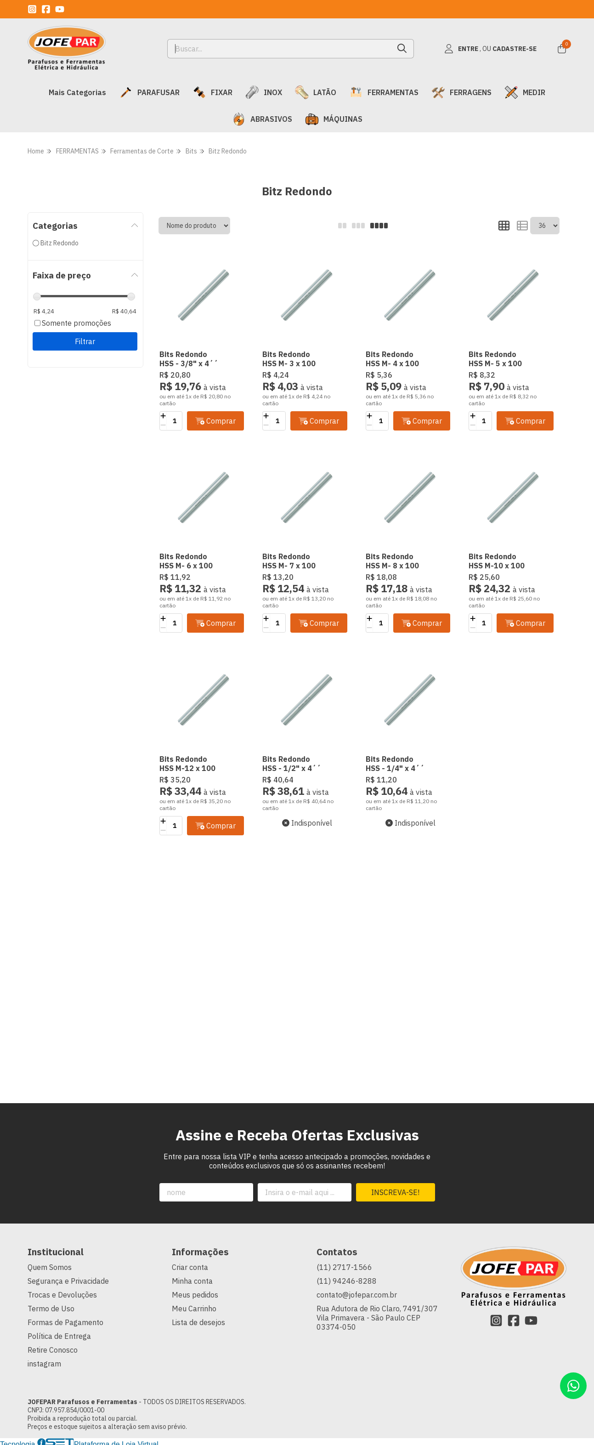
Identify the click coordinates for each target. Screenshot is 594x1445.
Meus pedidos (195, 1294)
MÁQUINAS (333, 119)
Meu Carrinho (194, 1308)
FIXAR (212, 92)
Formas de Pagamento (65, 1322)
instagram (44, 1363)
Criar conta (190, 1267)
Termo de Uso (51, 1308)
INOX (263, 92)
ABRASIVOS (262, 119)
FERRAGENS (461, 92)
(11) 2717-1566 (344, 1267)
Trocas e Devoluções (62, 1294)
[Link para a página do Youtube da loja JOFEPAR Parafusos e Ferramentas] (59, 9)
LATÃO (315, 92)
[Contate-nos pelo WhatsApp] (573, 1385)
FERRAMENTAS (384, 92)
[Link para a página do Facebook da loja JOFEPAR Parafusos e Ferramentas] (46, 9)
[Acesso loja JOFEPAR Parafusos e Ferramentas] (490, 48)
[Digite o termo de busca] (279, 49)
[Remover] (163, 425)
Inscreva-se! (395, 1192)
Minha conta (192, 1281)
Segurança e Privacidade (68, 1281)
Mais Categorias (77, 92)
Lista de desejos (198, 1322)
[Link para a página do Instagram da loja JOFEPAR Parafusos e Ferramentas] (32, 9)
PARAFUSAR (149, 92)
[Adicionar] (163, 416)
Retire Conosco (53, 1349)
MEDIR (524, 92)
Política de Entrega (59, 1336)
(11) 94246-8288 (347, 1281)
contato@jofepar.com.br (357, 1294)
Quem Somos (50, 1267)
